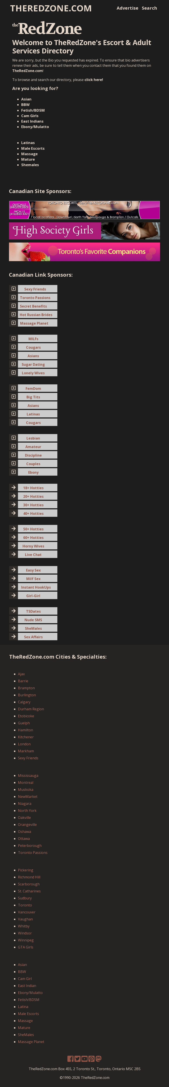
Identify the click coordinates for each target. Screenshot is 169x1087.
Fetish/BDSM (33, 110)
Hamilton (25, 730)
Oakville (24, 817)
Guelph (24, 723)
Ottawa (24, 838)
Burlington (27, 695)
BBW (25, 104)
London (24, 744)
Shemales (30, 164)
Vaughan (25, 919)
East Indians (32, 121)
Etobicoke (26, 716)
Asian (26, 99)
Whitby (24, 926)
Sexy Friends (28, 758)
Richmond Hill (29, 877)
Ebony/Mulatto (35, 126)
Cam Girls (30, 115)
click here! (93, 79)
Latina (23, 1006)
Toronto (25, 905)
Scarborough (29, 884)
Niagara (24, 803)
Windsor (25, 933)
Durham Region (31, 709)
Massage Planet (31, 1041)
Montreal (25, 782)
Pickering (25, 870)
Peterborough (30, 845)
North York (27, 810)
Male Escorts (33, 148)
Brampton (26, 688)
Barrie (23, 681)
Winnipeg (26, 940)
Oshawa (24, 831)
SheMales (26, 1034)
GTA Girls (25, 947)
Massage (29, 153)
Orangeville (27, 824)
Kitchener (26, 737)
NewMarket (27, 796)
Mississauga (28, 775)
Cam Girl (25, 978)
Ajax (21, 674)
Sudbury (25, 898)
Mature (28, 159)
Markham (26, 751)
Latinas (28, 142)
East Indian (27, 985)
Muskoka (25, 789)
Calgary (24, 702)
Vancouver (26, 912)
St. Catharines (29, 891)
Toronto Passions (33, 852)
